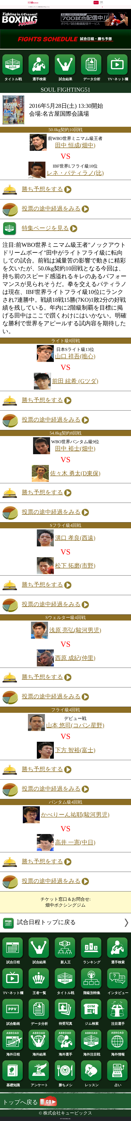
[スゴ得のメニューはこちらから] (101, 3)
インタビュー (118, 991)
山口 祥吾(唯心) (75, 356)
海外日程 (13, 1052)
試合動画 (13, 1022)
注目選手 (118, 1022)
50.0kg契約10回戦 (65, 129)
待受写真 (65, 1021)
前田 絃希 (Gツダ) (75, 381)
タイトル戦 (13, 77)
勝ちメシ (65, 1083)
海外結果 (39, 1052)
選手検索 (39, 77)
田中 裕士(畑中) (75, 448)
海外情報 (118, 1052)
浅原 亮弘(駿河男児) (75, 630)
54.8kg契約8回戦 (65, 433)
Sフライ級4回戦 (65, 525)
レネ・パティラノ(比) (75, 173)
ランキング (92, 960)
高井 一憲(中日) (75, 842)
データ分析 (92, 77)
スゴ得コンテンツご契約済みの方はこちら (39, 7)
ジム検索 (92, 1021)
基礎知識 (13, 1083)
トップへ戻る (29, 1102)
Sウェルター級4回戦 (65, 617)
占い (118, 1083)
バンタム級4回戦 (65, 802)
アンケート (39, 1083)
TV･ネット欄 (118, 77)
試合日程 (13, 960)
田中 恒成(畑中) (75, 145)
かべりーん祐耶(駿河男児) (75, 814)
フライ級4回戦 (65, 709)
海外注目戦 (92, 1052)
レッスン (92, 1083)
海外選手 (65, 1052)
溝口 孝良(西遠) (75, 538)
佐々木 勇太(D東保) (75, 473)
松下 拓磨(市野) (75, 565)
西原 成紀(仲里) (75, 658)
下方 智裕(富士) (75, 750)
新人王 (65, 960)
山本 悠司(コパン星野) (75, 725)
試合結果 (65, 77)
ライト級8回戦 (65, 340)
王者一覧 (39, 991)
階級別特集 (92, 991)
